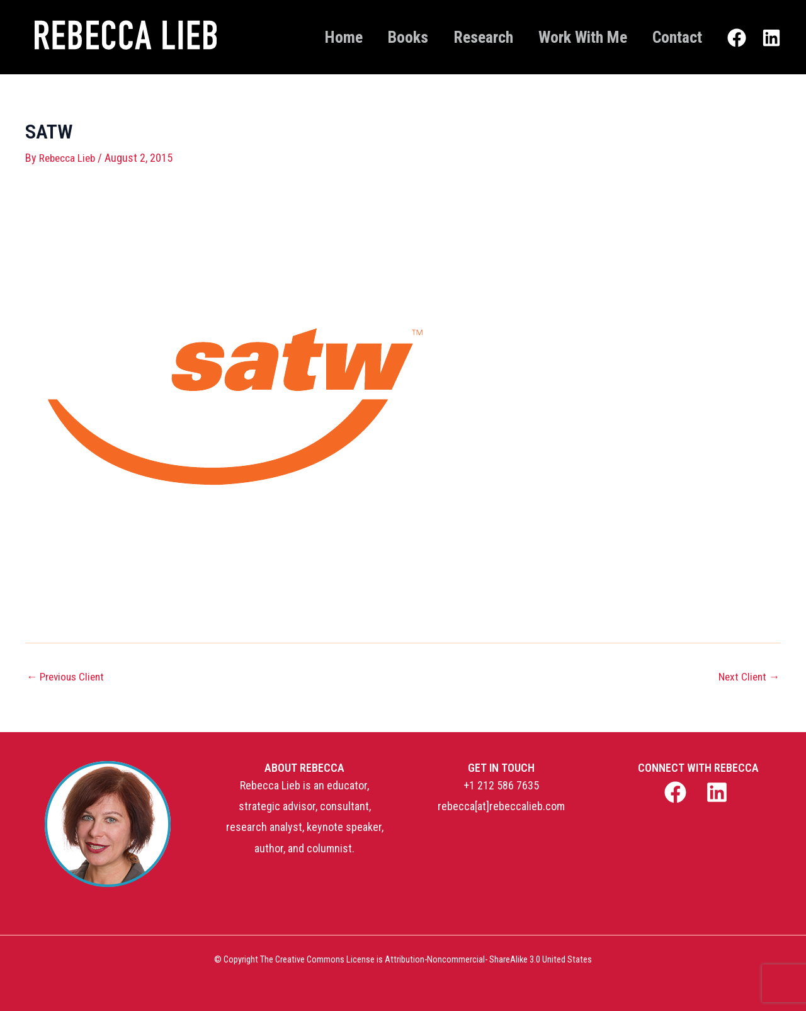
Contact (673, 37)
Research (464, 37)
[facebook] (676, 792)
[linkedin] (719, 792)
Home (310, 37)
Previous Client (68, 676)
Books (381, 37)
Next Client (747, 676)
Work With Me (571, 37)
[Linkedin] (771, 38)
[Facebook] (736, 38)
